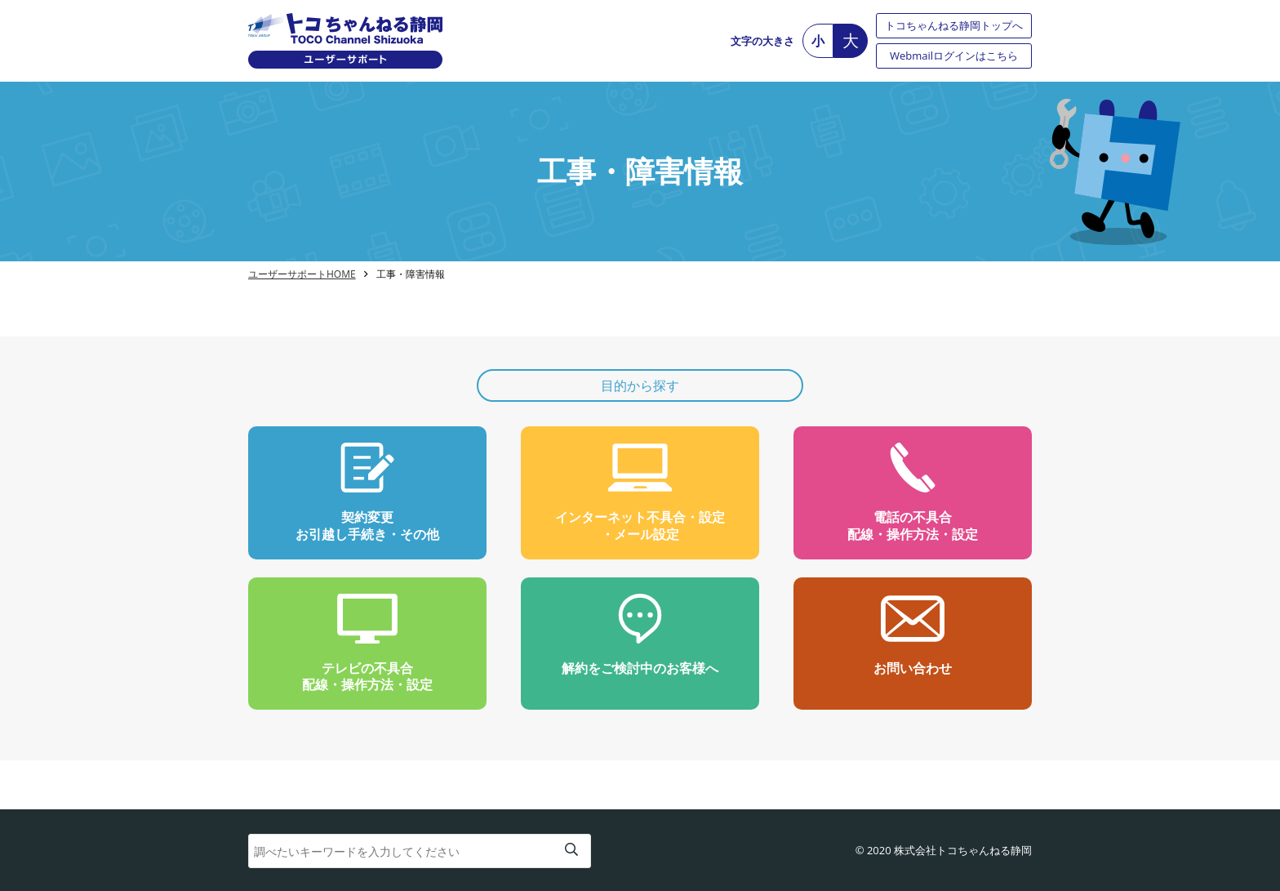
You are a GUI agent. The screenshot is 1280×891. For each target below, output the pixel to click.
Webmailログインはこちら (954, 55)
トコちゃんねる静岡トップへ (954, 25)
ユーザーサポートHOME (302, 274)
